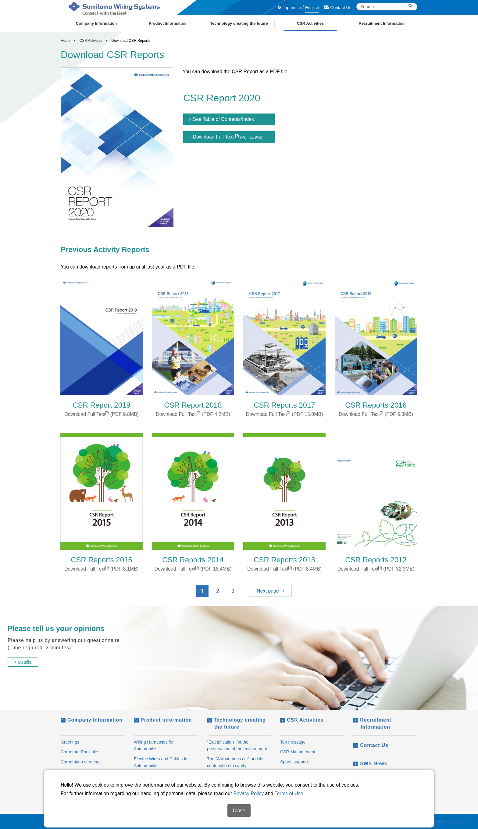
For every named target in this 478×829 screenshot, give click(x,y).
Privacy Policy (249, 793)
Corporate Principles (80, 751)
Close (239, 810)
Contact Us (337, 7)
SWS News (370, 763)
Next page (270, 591)
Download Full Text (226, 137)
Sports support (294, 761)
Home (65, 40)
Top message (292, 742)
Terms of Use (288, 793)
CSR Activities (90, 40)
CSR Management (297, 751)
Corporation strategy (80, 761)
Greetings (70, 742)
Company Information (92, 720)
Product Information (163, 720)
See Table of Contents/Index (221, 119)
